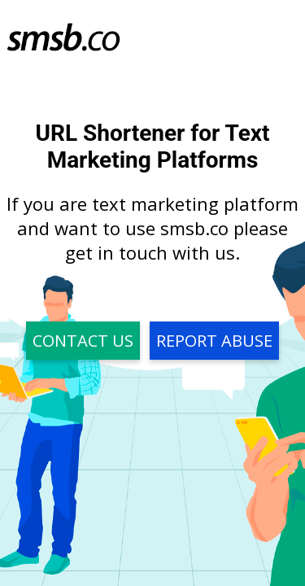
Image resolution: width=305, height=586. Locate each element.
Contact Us (83, 341)
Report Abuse (214, 341)
